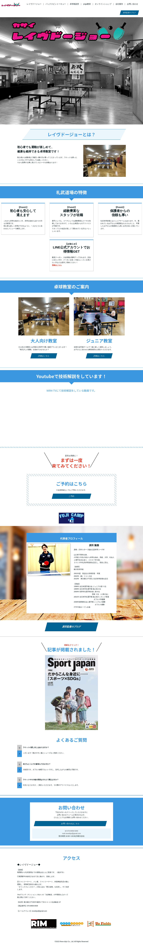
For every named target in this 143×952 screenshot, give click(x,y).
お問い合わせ (132, 4)
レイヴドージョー (34, 4)
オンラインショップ (103, 4)
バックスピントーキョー (56, 4)
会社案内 (119, 4)
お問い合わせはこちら (70, 824)
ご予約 (71, 496)
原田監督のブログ (129, 13)
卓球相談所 (74, 4)
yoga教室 (87, 4)
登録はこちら (57, 265)
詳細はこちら (44, 356)
